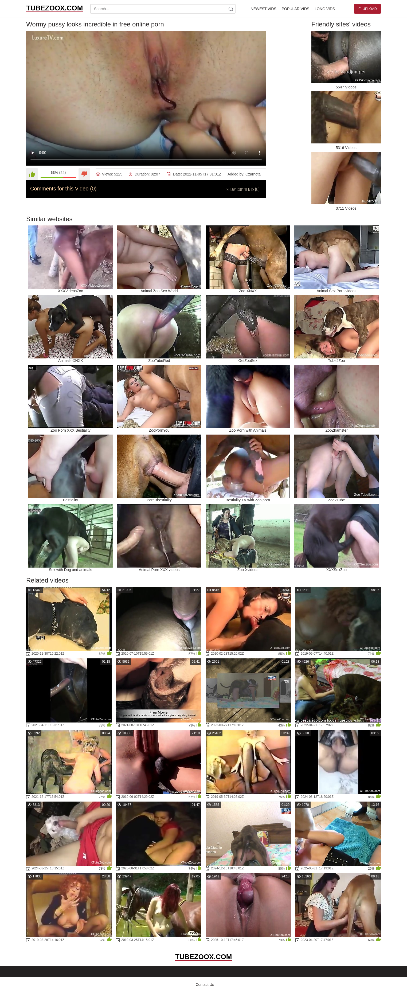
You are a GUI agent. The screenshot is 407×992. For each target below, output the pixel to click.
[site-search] (230, 8)
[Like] (32, 174)
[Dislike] (84, 174)
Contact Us (204, 984)
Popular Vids (295, 9)
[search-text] (163, 9)
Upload (367, 9)
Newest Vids (263, 9)
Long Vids (325, 9)
